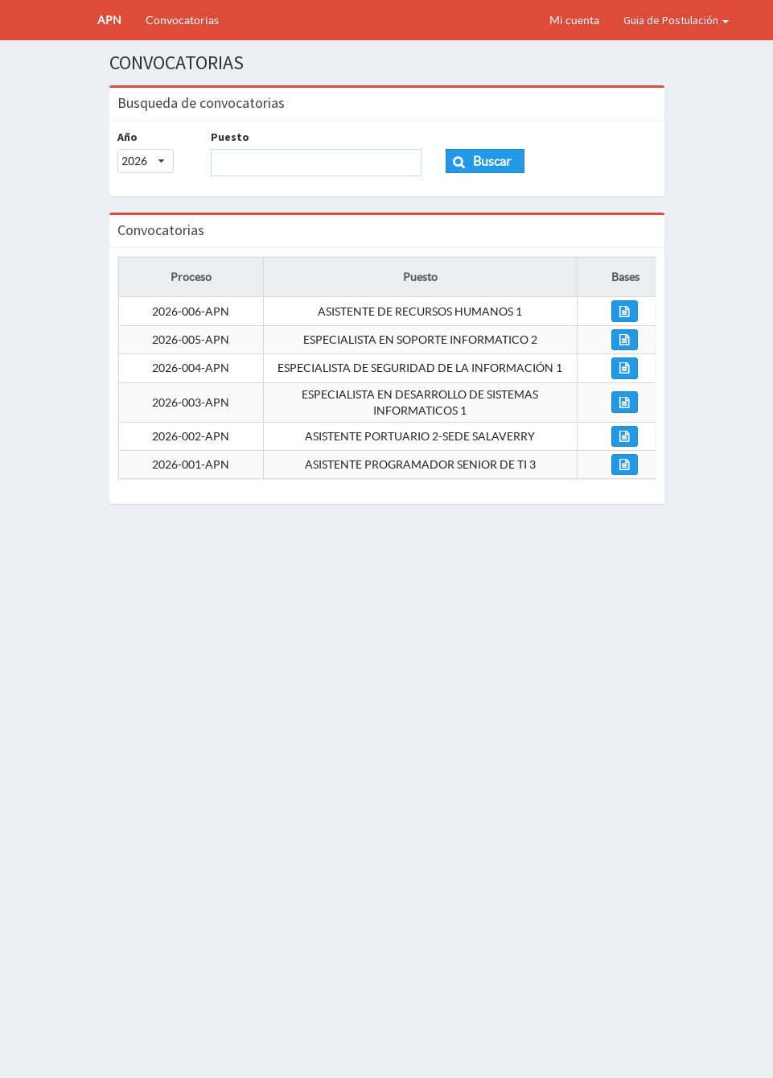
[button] (485, 161)
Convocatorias (182, 20)
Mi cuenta (574, 20)
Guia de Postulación (676, 20)
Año (127, 137)
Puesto (230, 137)
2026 (134, 161)
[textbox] (316, 162)
